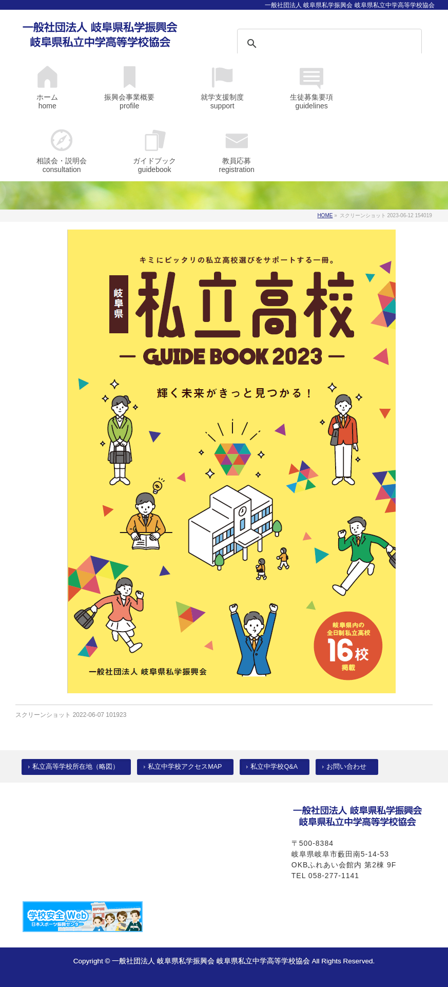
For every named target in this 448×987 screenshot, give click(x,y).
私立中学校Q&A (274, 766)
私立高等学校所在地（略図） (75, 766)
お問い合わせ (346, 766)
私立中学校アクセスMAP (185, 766)
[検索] (316, 43)
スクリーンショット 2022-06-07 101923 (70, 714)
